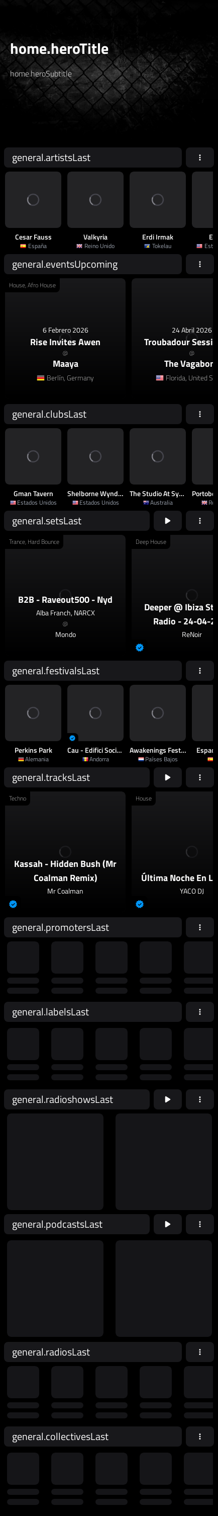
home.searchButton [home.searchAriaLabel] (173, 117)
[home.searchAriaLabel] (71, 117)
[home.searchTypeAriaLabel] (110, 97)
